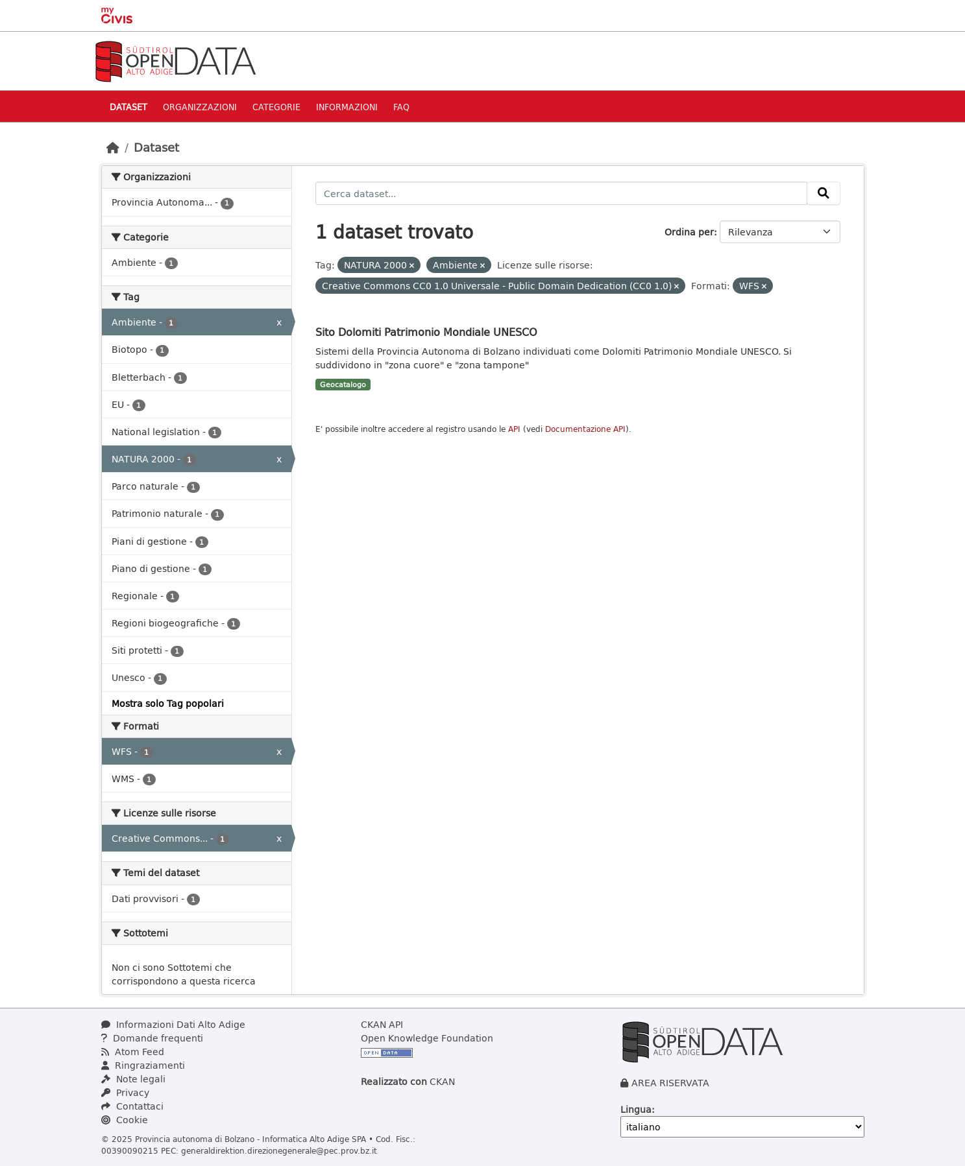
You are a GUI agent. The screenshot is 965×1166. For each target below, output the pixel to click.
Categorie (276, 106)
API (514, 429)
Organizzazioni (200, 106)
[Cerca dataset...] (561, 193)
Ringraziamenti (143, 1065)
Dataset (128, 106)
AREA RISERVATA (670, 1082)
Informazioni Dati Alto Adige (173, 1024)
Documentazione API (585, 429)
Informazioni (347, 106)
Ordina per (689, 232)
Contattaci (132, 1106)
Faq (401, 106)
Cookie (124, 1119)
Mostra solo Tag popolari (168, 703)
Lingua (636, 1109)
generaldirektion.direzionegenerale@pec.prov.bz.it (279, 1150)
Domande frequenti (152, 1038)
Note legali (133, 1079)
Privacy (125, 1092)
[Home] (112, 147)
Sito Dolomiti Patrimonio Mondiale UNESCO (426, 332)
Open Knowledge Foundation (427, 1038)
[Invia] (823, 193)
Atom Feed (132, 1051)
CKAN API (382, 1024)
